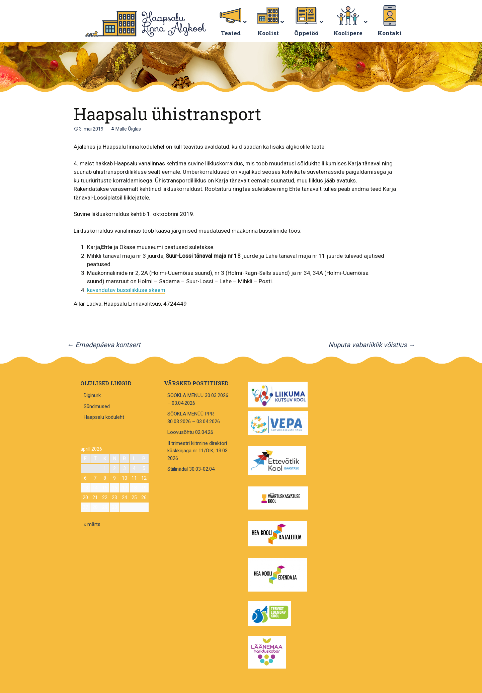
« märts (92, 524)
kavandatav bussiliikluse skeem (126, 290)
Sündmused (97, 406)
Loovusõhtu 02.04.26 (190, 432)
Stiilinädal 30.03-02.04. (191, 469)
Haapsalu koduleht (104, 417)
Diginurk (92, 395)
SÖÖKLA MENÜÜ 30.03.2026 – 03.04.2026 (197, 399)
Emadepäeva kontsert (104, 345)
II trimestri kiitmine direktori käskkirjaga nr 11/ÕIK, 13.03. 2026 (198, 450)
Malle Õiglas (128, 129)
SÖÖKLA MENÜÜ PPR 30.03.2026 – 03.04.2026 (193, 418)
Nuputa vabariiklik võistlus (371, 345)
